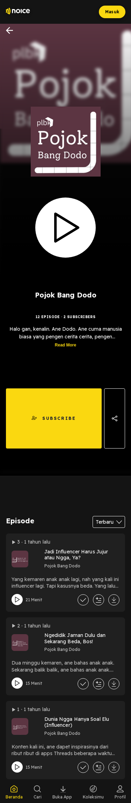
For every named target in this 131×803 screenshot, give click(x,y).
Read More (65, 345)
